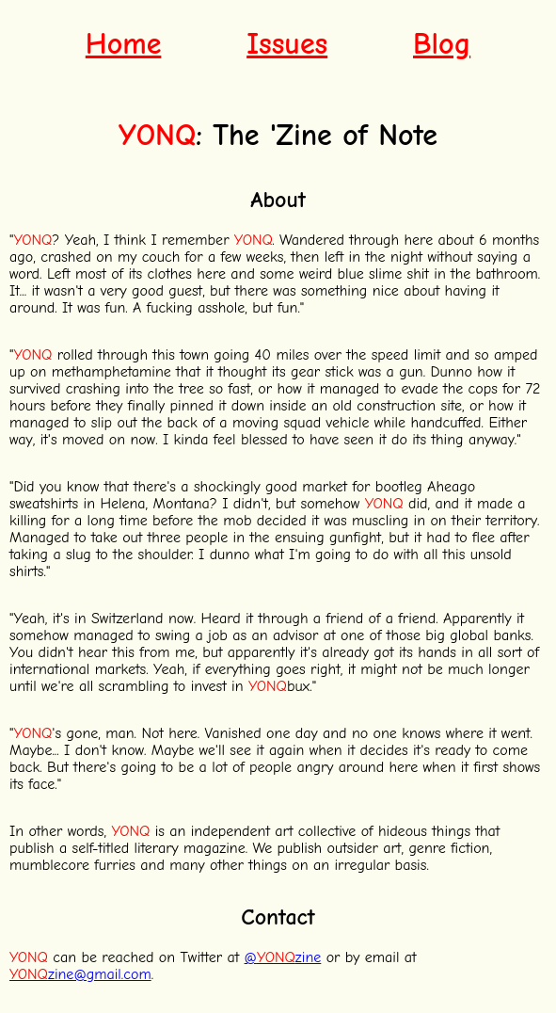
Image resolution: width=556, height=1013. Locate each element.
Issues (286, 43)
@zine (283, 957)
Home (124, 43)
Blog (441, 43)
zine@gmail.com (80, 974)
